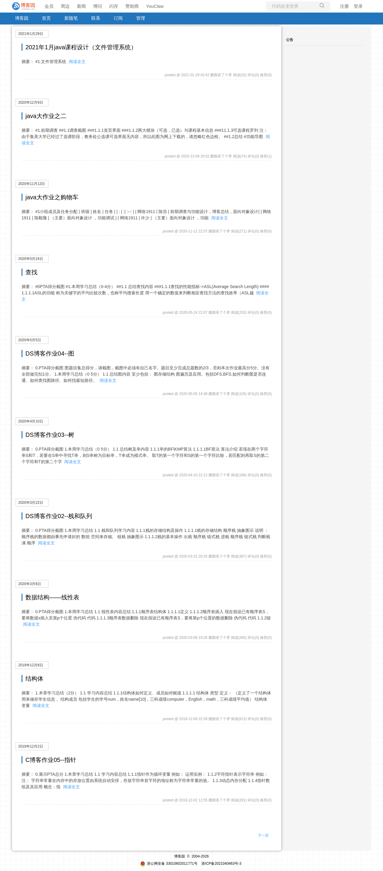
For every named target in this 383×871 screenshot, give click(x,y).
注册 (344, 6)
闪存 (113, 6)
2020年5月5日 (29, 340)
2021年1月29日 (30, 34)
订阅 (118, 18)
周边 (65, 6)
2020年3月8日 (29, 584)
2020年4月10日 (30, 421)
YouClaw (155, 6)
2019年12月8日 (30, 665)
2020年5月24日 (30, 259)
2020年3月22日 (30, 502)
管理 (140, 18)
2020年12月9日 (30, 102)
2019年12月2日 (30, 746)
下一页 (263, 835)
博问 (97, 6)
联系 (95, 18)
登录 (358, 6)
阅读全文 (77, 61)
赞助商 (132, 6)
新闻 (81, 6)
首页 (46, 18)
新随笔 (71, 18)
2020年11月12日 (31, 184)
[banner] (24, 6)
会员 (49, 6)
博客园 (21, 18)
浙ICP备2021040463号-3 (221, 863)
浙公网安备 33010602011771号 (168, 863)
